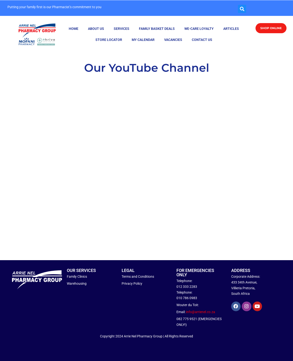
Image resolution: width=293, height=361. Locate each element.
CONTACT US (202, 40)
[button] (242, 9)
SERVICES (121, 29)
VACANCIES (173, 40)
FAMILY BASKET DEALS (157, 29)
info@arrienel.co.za (200, 312)
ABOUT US (96, 29)
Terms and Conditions (138, 276)
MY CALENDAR (143, 40)
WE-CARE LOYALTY (199, 29)
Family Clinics (77, 276)
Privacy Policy (132, 283)
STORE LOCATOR (108, 40)
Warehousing (77, 283)
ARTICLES (231, 29)
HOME (73, 29)
